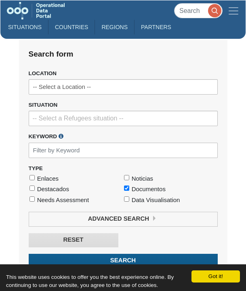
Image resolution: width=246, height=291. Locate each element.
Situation (43, 105)
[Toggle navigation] (233, 11)
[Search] (198, 10)
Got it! (215, 276)
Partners (156, 27)
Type (36, 168)
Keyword (46, 136)
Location (43, 73)
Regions (114, 27)
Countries (71, 27)
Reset (73, 239)
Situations (25, 27)
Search (123, 260)
